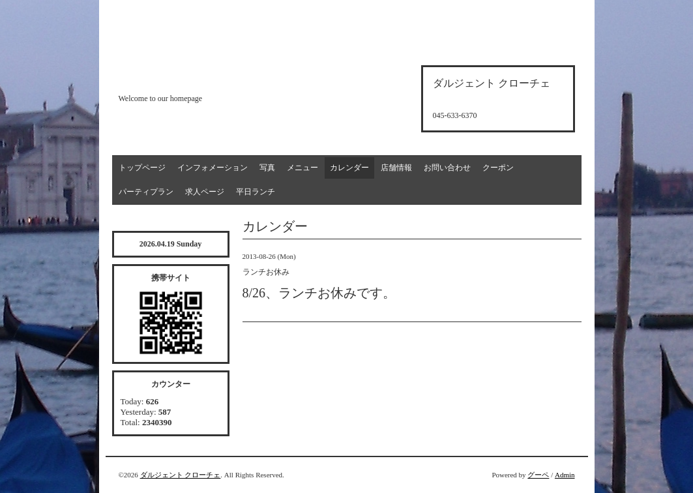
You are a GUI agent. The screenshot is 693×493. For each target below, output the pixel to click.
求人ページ (204, 191)
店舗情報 (396, 167)
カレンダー (349, 167)
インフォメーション (212, 167)
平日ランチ (255, 191)
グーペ (538, 475)
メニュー (302, 167)
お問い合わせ (447, 167)
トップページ (142, 167)
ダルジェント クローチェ (180, 475)
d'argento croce (183, 76)
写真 (267, 167)
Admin (565, 475)
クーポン (498, 167)
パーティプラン (146, 191)
